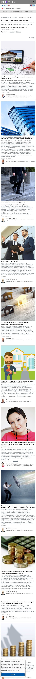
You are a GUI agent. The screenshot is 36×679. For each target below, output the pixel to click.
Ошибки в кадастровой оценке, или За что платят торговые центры (17, 77)
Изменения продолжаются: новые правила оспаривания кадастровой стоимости (14, 323)
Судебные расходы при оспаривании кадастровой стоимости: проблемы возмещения (17, 572)
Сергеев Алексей (10, 616)
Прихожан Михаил (10, 338)
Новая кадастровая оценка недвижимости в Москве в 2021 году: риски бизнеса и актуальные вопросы (17, 137)
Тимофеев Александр (11, 218)
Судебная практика (18, 11)
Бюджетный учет (7, 11)
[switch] (3, 8)
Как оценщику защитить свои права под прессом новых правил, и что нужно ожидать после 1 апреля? (18, 506)
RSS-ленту (18, 32)
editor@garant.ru (27, 24)
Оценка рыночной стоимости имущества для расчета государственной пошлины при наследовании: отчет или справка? (18, 444)
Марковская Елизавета (11, 463)
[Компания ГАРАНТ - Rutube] (14, 2)
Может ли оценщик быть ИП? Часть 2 (13, 203)
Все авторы (32, 37)
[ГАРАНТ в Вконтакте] (2, 2)
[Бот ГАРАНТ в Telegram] (10, 2)
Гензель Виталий (10, 160)
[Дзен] (3, 2)
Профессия (10, 461)
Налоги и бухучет (29, 11)
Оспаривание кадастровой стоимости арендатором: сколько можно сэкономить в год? (17, 602)
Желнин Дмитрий (10, 94)
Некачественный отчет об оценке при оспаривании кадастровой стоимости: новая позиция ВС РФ (17, 382)
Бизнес (8, 92)
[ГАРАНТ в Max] (6, 2)
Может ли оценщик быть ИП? (10, 261)
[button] (31, 2)
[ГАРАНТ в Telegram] (8, 2)
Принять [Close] (13, 674)
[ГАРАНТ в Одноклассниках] (12, 2)
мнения (12, 32)
